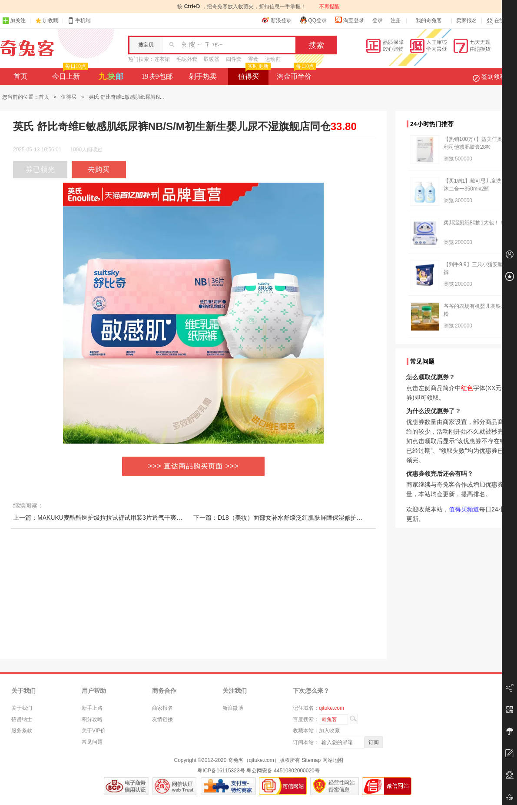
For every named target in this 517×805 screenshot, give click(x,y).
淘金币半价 (296, 74)
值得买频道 (464, 509)
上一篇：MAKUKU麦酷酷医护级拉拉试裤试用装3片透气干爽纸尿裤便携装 (113, 517)
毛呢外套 (186, 59)
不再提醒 (329, 6)
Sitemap (311, 760)
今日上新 (69, 74)
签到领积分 (493, 76)
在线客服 (500, 20)
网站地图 (332, 760)
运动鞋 (273, 59)
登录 (377, 20)
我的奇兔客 (429, 20)
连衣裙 (162, 59)
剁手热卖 (203, 76)
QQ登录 (313, 20)
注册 (396, 20)
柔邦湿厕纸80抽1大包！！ (474, 223)
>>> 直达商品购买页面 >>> (193, 466)
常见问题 (92, 742)
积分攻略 (92, 719)
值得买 (253, 74)
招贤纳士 (21, 719)
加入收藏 (329, 731)
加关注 (14, 20)
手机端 (79, 20)
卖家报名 (466, 20)
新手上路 (92, 708)
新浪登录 (277, 20)
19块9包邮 (157, 76)
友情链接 (162, 719)
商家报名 (162, 708)
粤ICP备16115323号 (221, 771)
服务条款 (21, 731)
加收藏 (50, 20)
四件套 (234, 59)
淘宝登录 (349, 20)
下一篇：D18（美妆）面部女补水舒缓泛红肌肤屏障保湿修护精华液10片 (290, 517)
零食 (253, 59)
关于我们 (21, 708)
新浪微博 (232, 708)
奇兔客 (27, 48)
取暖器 (211, 59)
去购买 (99, 169)
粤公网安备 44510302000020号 (283, 771)
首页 (20, 76)
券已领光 (40, 169)
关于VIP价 (94, 731)
